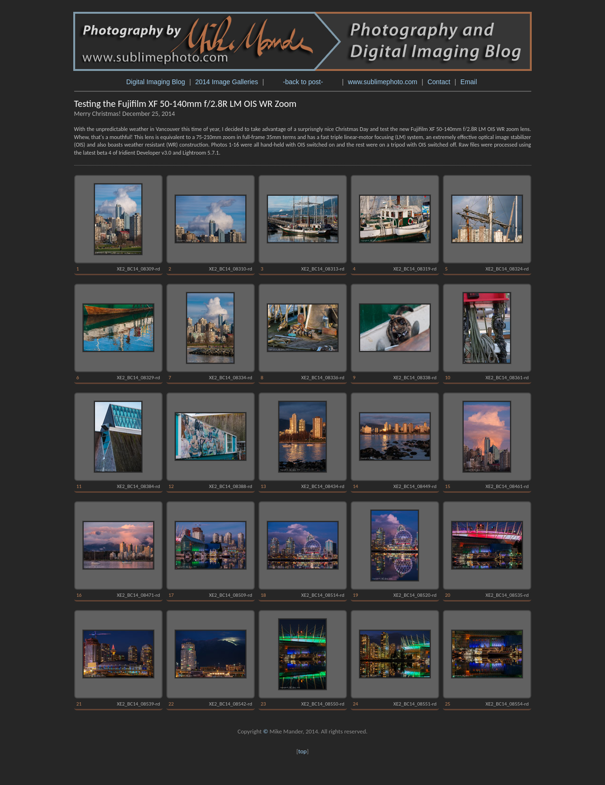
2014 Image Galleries (226, 82)
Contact (438, 82)
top (302, 751)
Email (469, 82)
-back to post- (302, 82)
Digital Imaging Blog (155, 82)
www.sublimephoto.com (382, 82)
